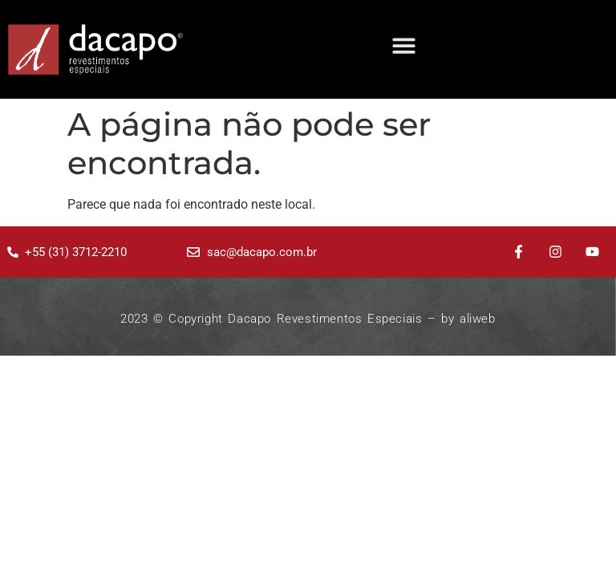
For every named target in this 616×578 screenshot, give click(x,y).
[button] (404, 45)
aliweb (478, 318)
